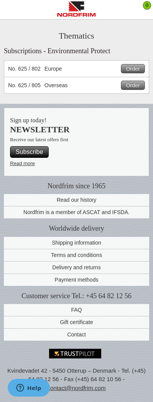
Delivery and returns (76, 267)
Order (133, 69)
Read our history (77, 200)
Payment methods (77, 280)
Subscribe (29, 152)
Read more (22, 163)
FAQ (76, 310)
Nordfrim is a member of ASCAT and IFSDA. (77, 212)
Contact (76, 334)
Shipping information (76, 243)
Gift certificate (76, 322)
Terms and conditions (76, 255)
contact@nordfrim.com (76, 388)
